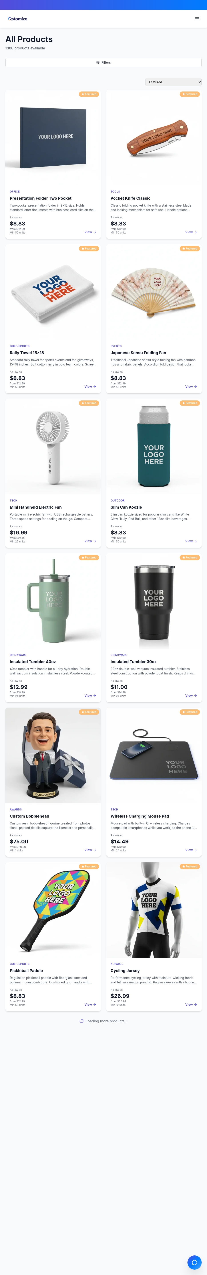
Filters (103, 62)
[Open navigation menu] (197, 18)
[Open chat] (194, 1262)
